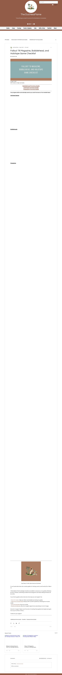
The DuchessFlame (31, 14)
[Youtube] (34, 24)
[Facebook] (30, 24)
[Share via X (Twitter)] (13, 623)
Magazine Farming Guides (31, 619)
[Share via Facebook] (10, 623)
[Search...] (48, 2)
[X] (32, 24)
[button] (8, 28)
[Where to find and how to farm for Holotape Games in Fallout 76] (13, 639)
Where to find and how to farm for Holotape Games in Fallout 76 (12, 647)
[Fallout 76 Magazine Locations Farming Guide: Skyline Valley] (31, 639)
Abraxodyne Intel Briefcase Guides (19, 39)
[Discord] (28, 24)
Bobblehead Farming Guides (36, 39)
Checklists (24, 619)
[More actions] (51, 47)
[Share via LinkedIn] (16, 623)
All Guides (7, 39)
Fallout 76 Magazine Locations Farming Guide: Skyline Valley (30, 647)
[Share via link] (19, 623)
